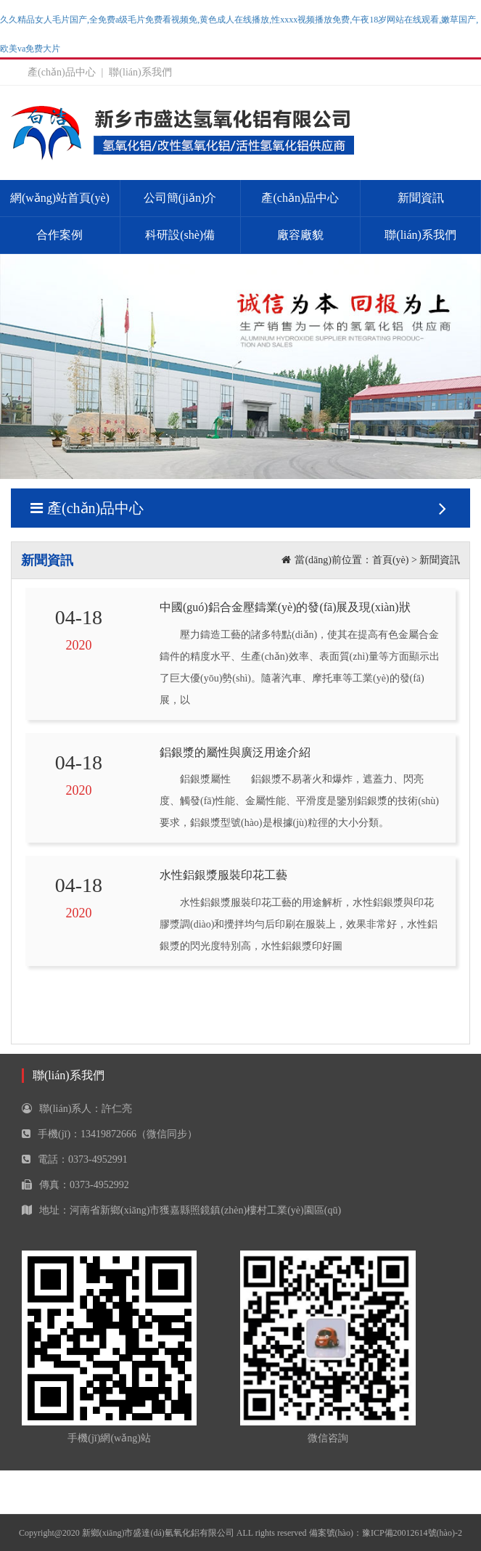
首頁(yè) (390, 559)
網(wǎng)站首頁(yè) (60, 198)
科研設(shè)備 (180, 235)
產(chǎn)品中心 (62, 72)
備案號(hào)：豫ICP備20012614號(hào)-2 (385, 1533)
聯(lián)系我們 (140, 72)
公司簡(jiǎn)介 (180, 198)
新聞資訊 (421, 198)
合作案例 (59, 235)
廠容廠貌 (300, 235)
